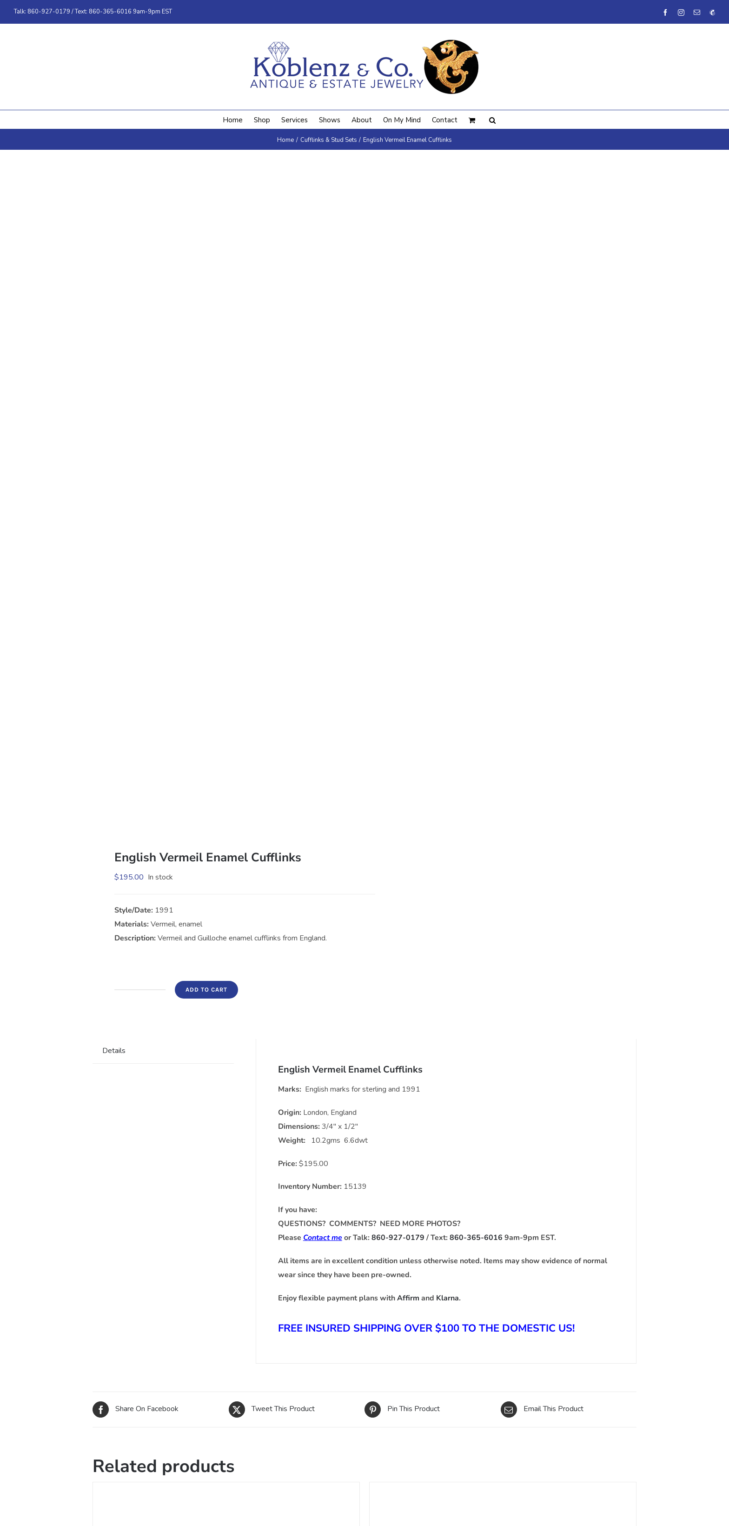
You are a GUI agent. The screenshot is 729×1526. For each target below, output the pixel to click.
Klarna (447, 1298)
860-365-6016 (110, 11)
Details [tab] (114, 1051)
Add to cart (206, 989)
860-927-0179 (48, 11)
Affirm (408, 1298)
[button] (492, 119)
